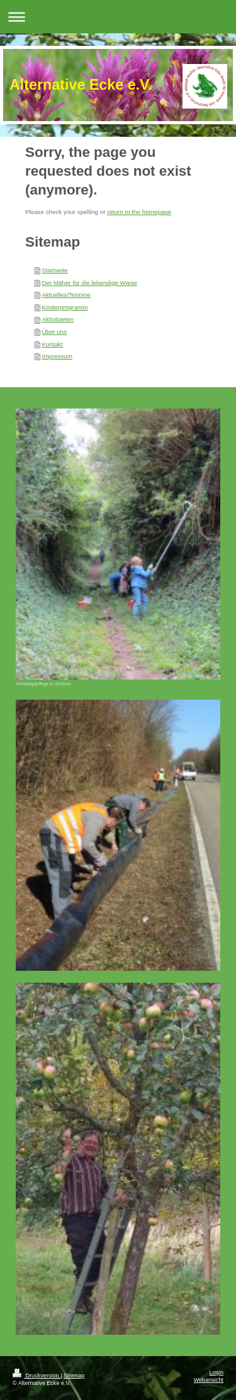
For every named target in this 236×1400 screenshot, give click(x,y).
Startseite (54, 270)
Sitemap (74, 1375)
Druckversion (36, 1375)
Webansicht (208, 1380)
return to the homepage (139, 211)
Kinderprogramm (64, 307)
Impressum (57, 356)
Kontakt (52, 344)
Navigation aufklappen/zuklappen (118, 16)
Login (216, 1372)
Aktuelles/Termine (66, 294)
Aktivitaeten (58, 319)
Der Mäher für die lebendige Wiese (89, 282)
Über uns (54, 331)
